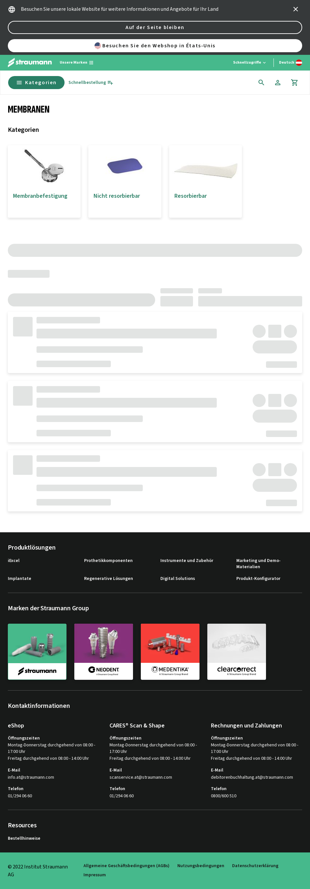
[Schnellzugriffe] (250, 62)
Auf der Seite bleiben (155, 27)
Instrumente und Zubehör (186, 561)
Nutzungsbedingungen (200, 866)
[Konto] (278, 82)
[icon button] (295, 9)
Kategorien (36, 82)
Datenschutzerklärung (255, 866)
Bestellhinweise (24, 838)
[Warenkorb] (295, 82)
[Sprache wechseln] (290, 62)
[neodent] (103, 651)
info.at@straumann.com (31, 777)
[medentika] (170, 651)
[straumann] (37, 651)
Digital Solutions (177, 579)
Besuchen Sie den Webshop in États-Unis (155, 45)
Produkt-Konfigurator (258, 579)
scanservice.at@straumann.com (141, 777)
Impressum (94, 875)
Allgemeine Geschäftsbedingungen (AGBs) (126, 866)
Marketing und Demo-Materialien (258, 564)
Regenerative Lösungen (108, 579)
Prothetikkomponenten (108, 561)
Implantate (19, 579)
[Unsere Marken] (77, 62)
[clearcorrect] (236, 651)
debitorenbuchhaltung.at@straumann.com (252, 777)
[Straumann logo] (30, 63)
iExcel (14, 561)
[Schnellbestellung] (91, 82)
